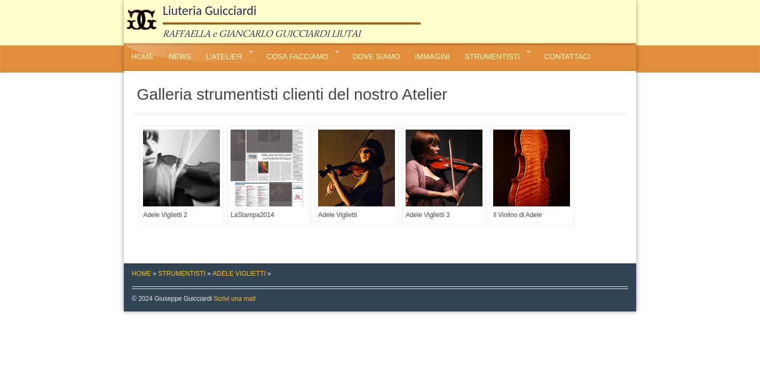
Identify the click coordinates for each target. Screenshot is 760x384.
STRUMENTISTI (494, 55)
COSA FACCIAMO (299, 55)
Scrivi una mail (235, 298)
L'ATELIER (226, 55)
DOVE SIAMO (376, 56)
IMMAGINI (432, 56)
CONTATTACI (567, 56)
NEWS (180, 56)
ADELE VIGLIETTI (238, 273)
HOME (142, 56)
